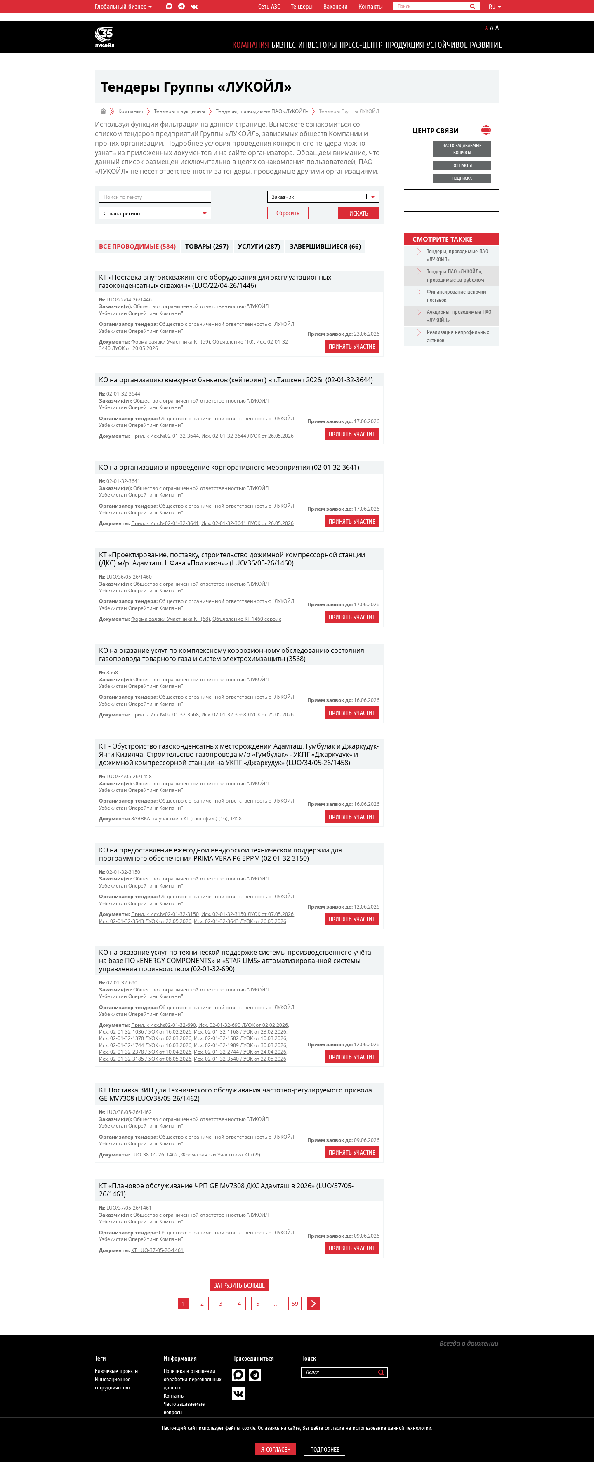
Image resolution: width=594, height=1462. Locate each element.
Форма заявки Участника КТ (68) (170, 619)
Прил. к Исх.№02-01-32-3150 (165, 914)
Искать (358, 213)
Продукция (404, 45)
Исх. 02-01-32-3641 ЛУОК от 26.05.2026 (247, 523)
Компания (250, 45)
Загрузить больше (239, 1285)
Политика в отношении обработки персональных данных (193, 1371)
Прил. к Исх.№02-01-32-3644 (165, 436)
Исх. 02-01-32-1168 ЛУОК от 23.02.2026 (240, 1032)
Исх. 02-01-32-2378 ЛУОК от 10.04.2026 (145, 1052)
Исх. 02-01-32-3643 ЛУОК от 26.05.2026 (240, 921)
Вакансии (335, 6)
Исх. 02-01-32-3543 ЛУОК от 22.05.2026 (145, 921)
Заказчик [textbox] (283, 196)
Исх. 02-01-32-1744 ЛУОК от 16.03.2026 (145, 1045)
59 (295, 1303)
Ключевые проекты (117, 1363)
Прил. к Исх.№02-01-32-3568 (165, 714)
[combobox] (323, 197)
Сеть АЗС (269, 6)
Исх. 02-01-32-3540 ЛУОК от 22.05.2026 (240, 1059)
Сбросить (287, 213)
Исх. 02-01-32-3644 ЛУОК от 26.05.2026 (247, 436)
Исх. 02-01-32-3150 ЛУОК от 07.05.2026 (247, 914)
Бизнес (283, 45)
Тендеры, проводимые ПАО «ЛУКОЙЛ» (262, 111)
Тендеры (302, 6)
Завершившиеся (325, 246)
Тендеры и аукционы (179, 111)
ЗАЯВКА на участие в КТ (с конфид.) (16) (179, 818)
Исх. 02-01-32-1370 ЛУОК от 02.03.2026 (145, 1038)
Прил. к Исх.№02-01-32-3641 (165, 523)
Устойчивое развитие (464, 45)
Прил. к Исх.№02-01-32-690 (163, 1025)
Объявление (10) (233, 342)
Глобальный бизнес (123, 6)
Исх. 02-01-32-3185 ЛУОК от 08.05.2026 (145, 1059)
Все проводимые (137, 246)
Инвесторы (317, 45)
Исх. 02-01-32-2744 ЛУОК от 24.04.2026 (240, 1052)
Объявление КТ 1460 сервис (246, 619)
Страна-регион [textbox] (122, 213)
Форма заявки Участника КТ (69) (221, 1154)
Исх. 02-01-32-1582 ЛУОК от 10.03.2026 (240, 1038)
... (276, 1303)
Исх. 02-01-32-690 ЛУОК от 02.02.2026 (243, 1025)
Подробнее (324, 1449)
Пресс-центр (361, 45)
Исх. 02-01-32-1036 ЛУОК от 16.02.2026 (145, 1032)
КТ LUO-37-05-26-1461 (157, 1250)
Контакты (370, 6)
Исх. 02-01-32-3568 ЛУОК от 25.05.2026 (247, 714)
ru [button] (495, 6)
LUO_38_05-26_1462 (155, 1154)
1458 (236, 818)
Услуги (259, 246)
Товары (207, 246)
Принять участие (352, 347)
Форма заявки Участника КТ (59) (170, 342)
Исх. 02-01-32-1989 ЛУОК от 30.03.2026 (240, 1045)
